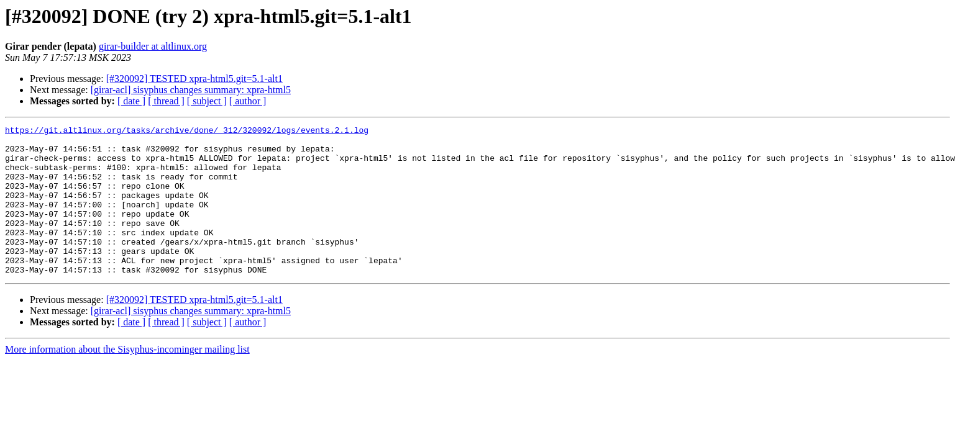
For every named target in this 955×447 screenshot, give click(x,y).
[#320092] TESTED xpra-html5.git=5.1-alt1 (194, 78)
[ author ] (248, 101)
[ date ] (131, 101)
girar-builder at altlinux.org (153, 46)
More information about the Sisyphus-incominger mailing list (127, 379)
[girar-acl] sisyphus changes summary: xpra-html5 (191, 89)
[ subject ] (207, 101)
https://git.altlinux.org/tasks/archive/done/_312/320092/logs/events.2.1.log (186, 131)
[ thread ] (166, 101)
